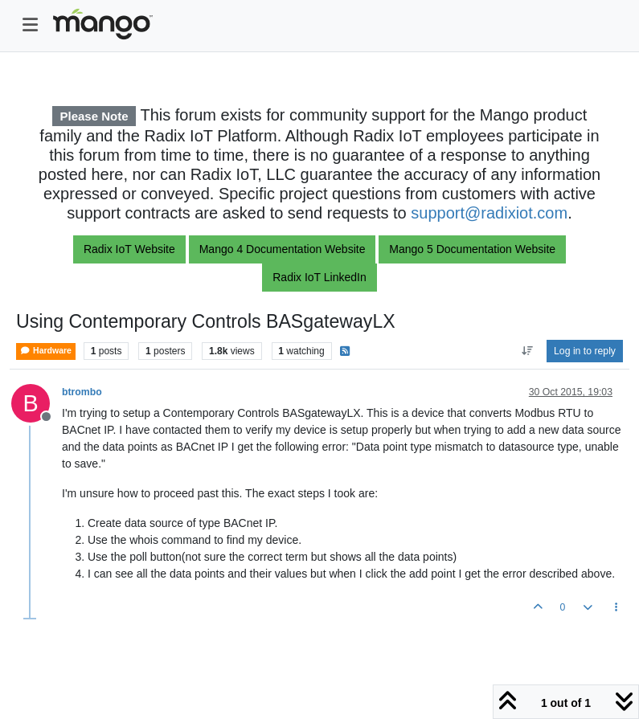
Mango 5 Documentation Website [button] (472, 249)
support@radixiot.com (489, 213)
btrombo (82, 392)
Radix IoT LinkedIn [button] (319, 277)
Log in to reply (585, 351)
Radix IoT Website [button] (129, 249)
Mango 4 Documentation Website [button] (282, 249)
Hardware (46, 350)
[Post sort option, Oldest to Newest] (527, 351)
